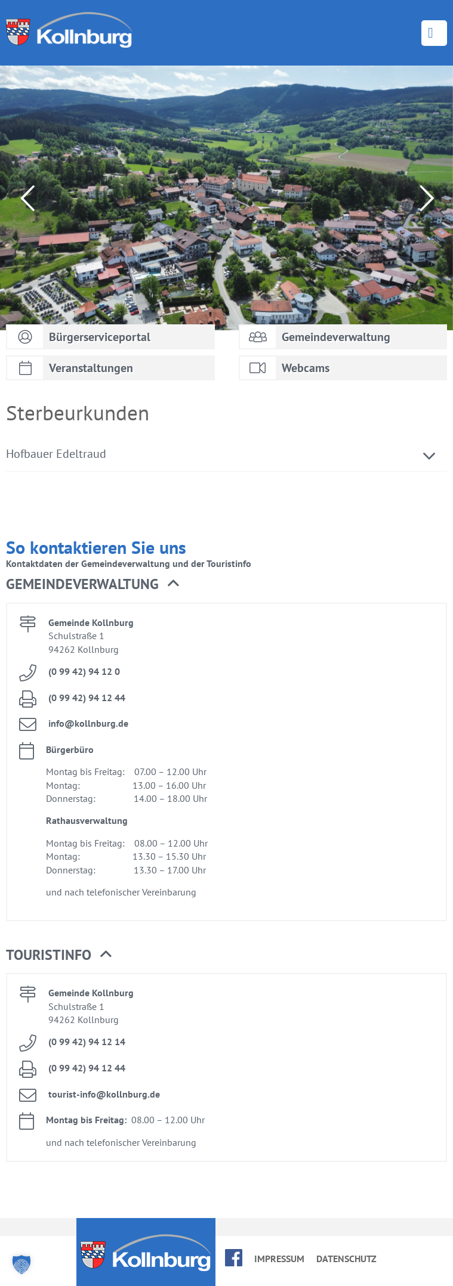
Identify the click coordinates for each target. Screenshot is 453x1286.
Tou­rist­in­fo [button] (59, 955)
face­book (233, 1257)
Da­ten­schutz (346, 1259)
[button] (21, 1264)
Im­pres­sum (279, 1259)
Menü (434, 33)
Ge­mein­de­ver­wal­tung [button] (92, 584)
